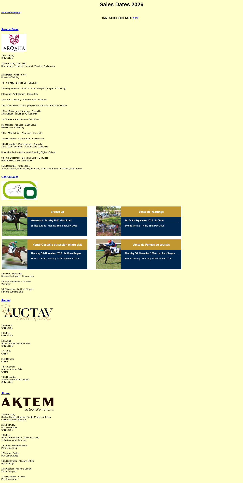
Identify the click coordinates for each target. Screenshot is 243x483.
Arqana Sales (9, 29)
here (135, 17)
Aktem (5, 393)
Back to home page (10, 12)
